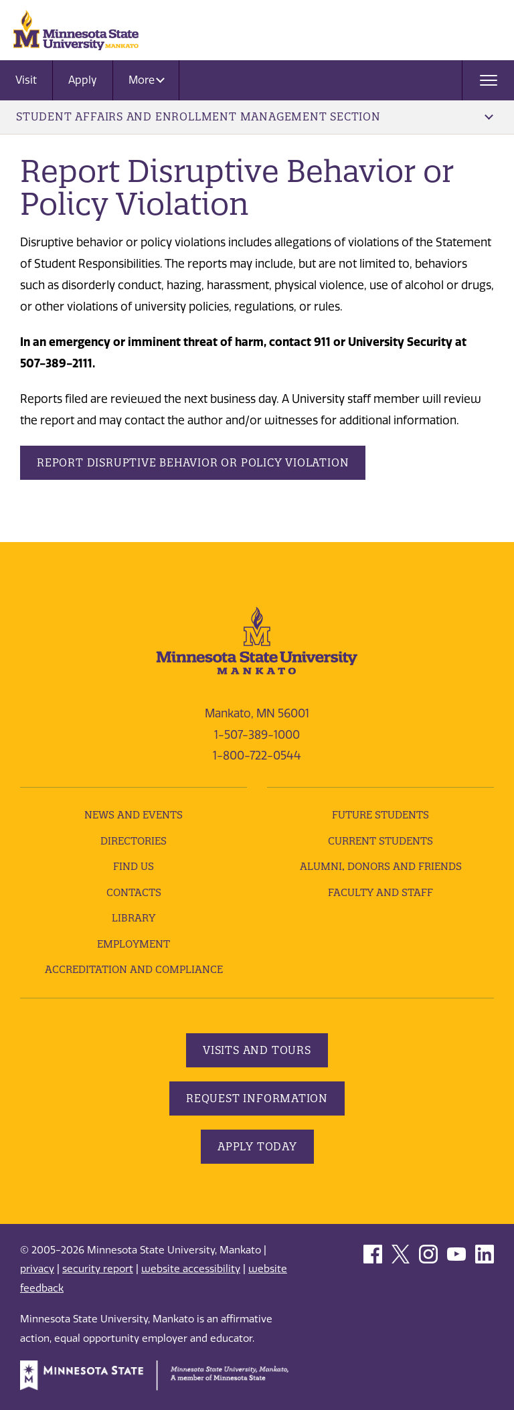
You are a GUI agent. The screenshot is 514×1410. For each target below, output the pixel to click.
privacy (37, 1269)
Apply (82, 80)
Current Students (380, 840)
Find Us (133, 866)
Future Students (380, 814)
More (146, 80)
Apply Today (257, 1146)
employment (133, 944)
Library (133, 917)
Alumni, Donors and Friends (381, 866)
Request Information (257, 1098)
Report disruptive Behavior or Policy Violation (193, 462)
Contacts (133, 892)
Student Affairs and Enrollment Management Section (254, 116)
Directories (133, 840)
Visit (26, 80)
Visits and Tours (257, 1050)
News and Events (133, 814)
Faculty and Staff (380, 892)
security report (97, 1269)
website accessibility (190, 1269)
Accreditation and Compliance (134, 969)
